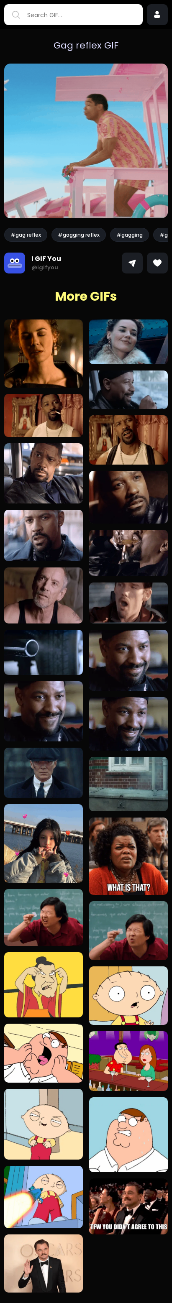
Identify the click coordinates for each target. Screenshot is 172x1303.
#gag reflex (25, 234)
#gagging (129, 234)
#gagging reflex (79, 234)
